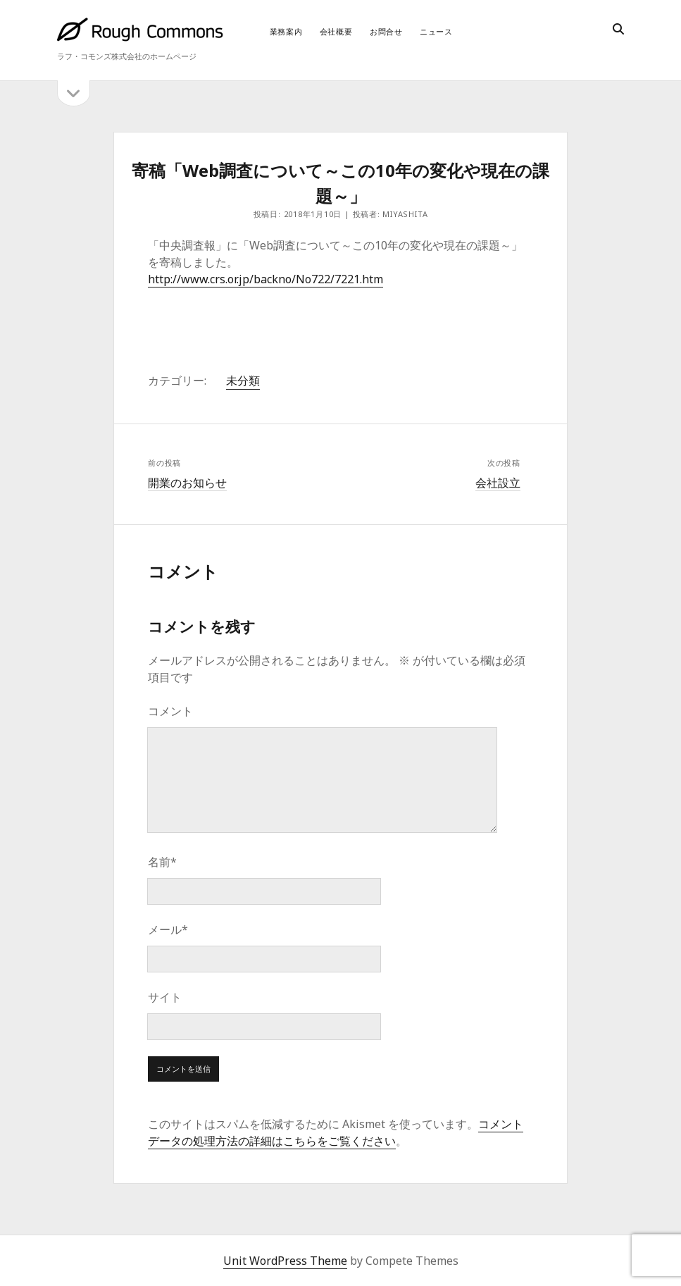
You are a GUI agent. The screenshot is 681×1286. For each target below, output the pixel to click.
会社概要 (336, 31)
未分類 (243, 380)
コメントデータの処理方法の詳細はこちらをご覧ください (335, 1132)
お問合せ (386, 31)
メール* (168, 929)
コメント (170, 711)
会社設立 (497, 482)
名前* (162, 862)
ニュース (436, 31)
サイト (165, 997)
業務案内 (286, 31)
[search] (618, 29)
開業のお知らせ (187, 482)
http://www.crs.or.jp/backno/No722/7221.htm (265, 279)
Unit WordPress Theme (285, 1260)
